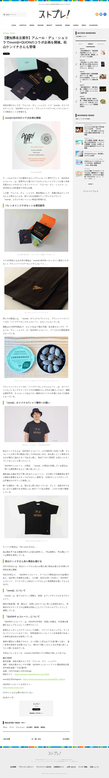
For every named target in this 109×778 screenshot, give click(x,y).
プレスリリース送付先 (43, 767)
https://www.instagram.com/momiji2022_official (44, 679)
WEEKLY (90, 44)
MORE (90, 182)
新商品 (43, 727)
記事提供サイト (59, 767)
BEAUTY (49, 25)
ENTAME (40, 25)
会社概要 (13, 767)
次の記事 (66, 739)
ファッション (20, 727)
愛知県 (36, 727)
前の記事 (6, 739)
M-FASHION (93, 25)
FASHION (58, 25)
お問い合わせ (71, 767)
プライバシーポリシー (26, 767)
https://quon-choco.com (13, 687)
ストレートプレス (90, 189)
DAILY (80, 44)
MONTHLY (101, 44)
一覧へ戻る (36, 739)
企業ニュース (94, 767)
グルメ (5, 727)
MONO (32, 25)
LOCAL (13, 25)
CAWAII (75, 25)
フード (11, 727)
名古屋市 (29, 727)
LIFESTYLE (22, 25)
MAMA (67, 25)
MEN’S (84, 25)
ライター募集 (82, 767)
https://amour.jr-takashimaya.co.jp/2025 (32, 674)
